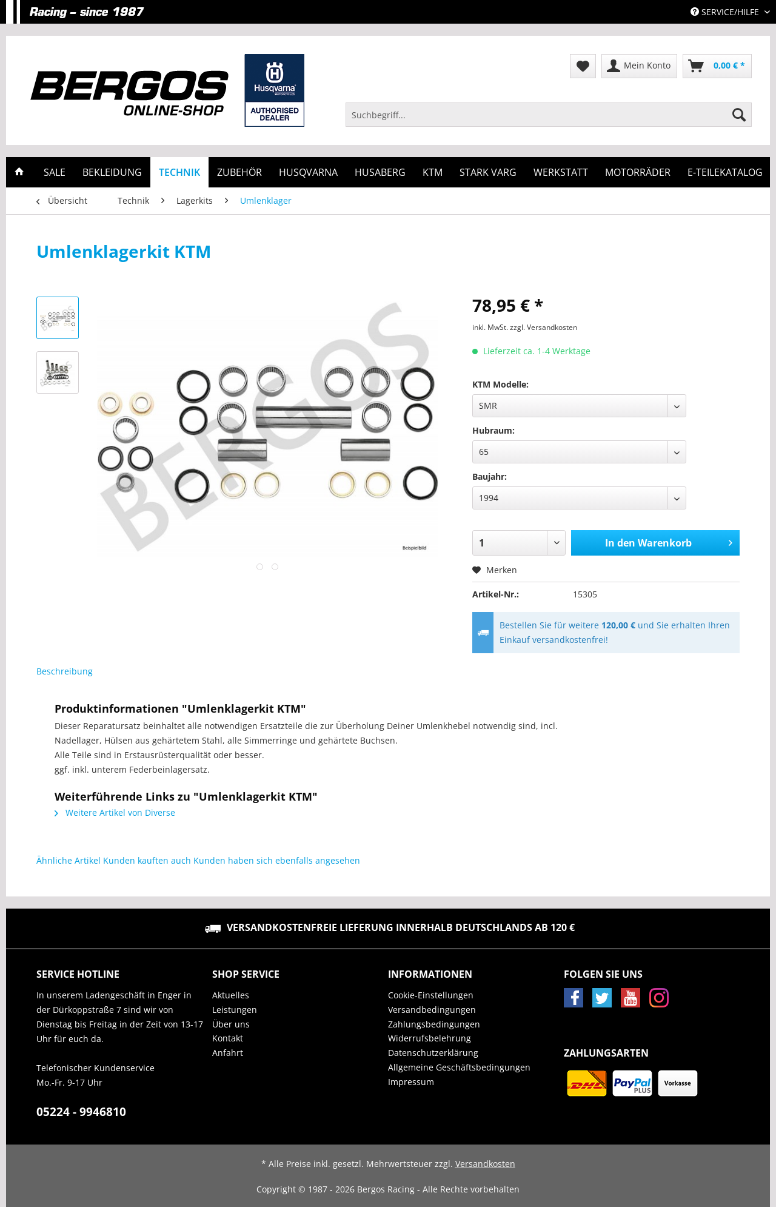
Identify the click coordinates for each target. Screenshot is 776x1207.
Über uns (231, 1024)
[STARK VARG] (488, 172)
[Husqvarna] (308, 172)
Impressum (411, 1082)
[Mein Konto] (639, 66)
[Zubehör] (239, 172)
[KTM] (432, 172)
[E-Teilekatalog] (725, 172)
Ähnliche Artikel (68, 860)
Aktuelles (230, 995)
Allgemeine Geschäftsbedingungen (459, 1067)
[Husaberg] (380, 172)
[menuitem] (549, 120)
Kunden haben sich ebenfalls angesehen (276, 860)
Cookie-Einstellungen (430, 995)
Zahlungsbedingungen (434, 1024)
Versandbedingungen (432, 1009)
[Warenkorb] (717, 66)
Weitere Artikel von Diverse (115, 812)
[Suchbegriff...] (549, 115)
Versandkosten (485, 1163)
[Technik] (179, 172)
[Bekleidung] (112, 172)
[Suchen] (739, 115)
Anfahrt (227, 1052)
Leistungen (234, 1009)
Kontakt (227, 1038)
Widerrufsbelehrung (429, 1038)
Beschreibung (64, 671)
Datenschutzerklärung (433, 1052)
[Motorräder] (638, 172)
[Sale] (54, 172)
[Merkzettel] (583, 66)
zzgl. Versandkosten (543, 327)
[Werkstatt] (561, 172)
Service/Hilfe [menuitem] (726, 12)
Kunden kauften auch (147, 860)
